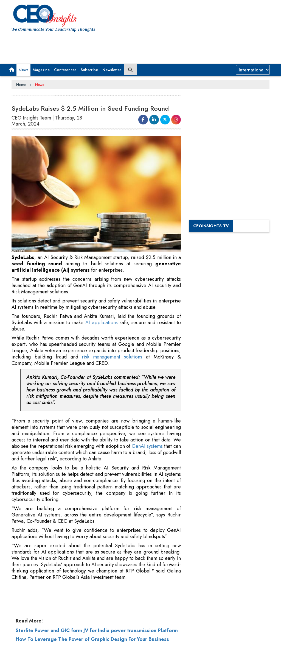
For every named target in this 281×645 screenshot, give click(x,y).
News (23, 70)
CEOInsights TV (211, 226)
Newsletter (111, 70)
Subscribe (89, 70)
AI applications (101, 322)
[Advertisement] (111, 46)
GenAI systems (147, 446)
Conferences (65, 70)
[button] (11, 70)
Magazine (41, 70)
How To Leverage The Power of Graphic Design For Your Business (92, 639)
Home (21, 84)
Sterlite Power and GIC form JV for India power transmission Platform (97, 630)
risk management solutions (112, 356)
